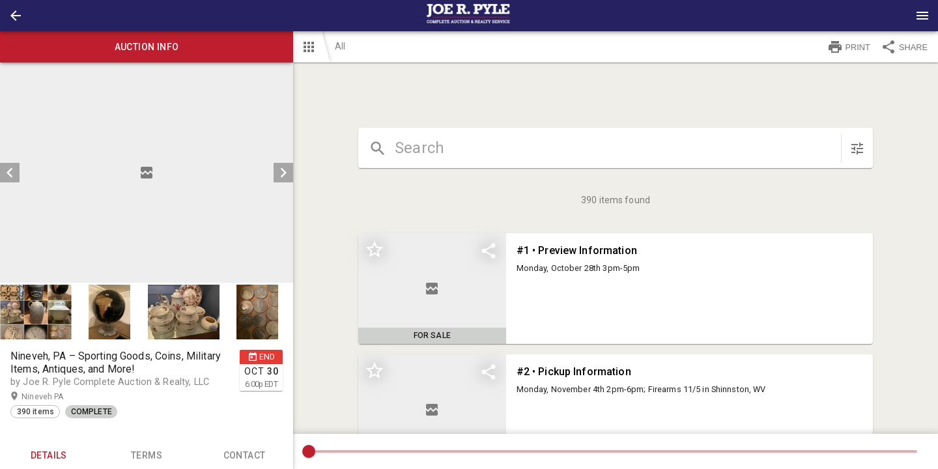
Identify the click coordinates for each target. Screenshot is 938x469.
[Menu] (922, 15)
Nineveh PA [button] (55, 397)
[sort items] (857, 148)
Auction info (146, 47)
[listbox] (146, 173)
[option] (146, 173)
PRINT (848, 47)
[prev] (10, 172)
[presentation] (469, 15)
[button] (15, 15)
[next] (283, 172)
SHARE (904, 47)
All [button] (340, 46)
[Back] (15, 15)
